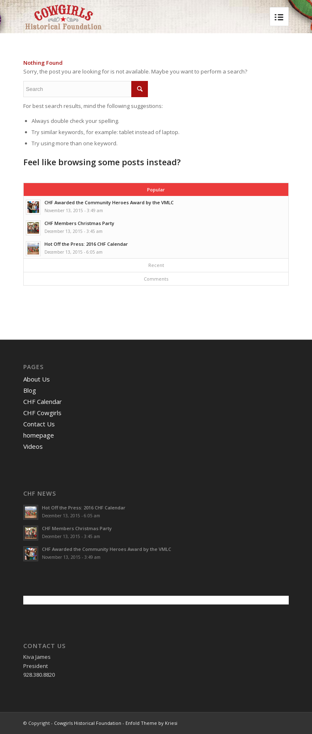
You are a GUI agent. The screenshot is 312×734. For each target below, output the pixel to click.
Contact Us (39, 424)
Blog (29, 390)
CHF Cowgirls (42, 413)
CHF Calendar (42, 401)
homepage (38, 435)
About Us (36, 379)
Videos (33, 446)
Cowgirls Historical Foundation (87, 723)
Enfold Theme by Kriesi (151, 723)
